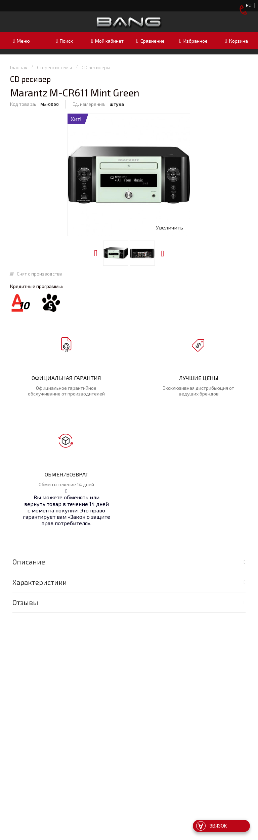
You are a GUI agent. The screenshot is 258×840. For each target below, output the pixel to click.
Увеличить (169, 227)
